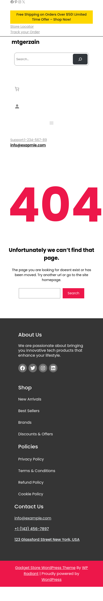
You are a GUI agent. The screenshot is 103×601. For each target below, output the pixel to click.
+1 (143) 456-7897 (31, 529)
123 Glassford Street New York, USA (47, 539)
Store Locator (22, 26)
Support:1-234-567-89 (28, 139)
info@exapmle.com (28, 145)
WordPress (52, 579)
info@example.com (32, 518)
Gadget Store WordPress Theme (45, 567)
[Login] (51, 106)
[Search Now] (80, 59)
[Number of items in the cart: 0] (17, 89)
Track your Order (25, 31)
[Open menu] (51, 123)
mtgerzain (25, 42)
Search (73, 293)
